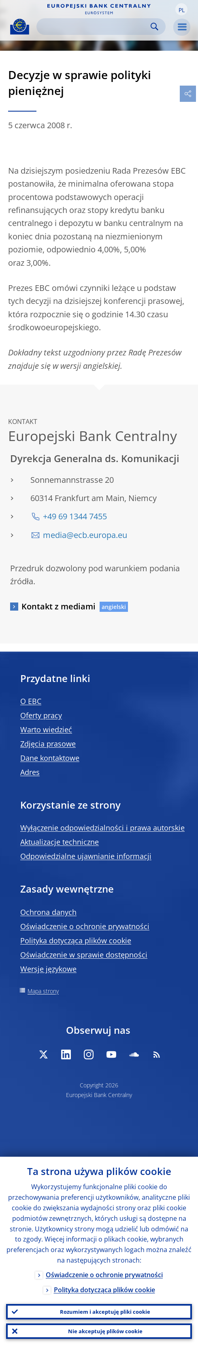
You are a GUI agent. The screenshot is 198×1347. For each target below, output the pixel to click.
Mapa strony (43, 991)
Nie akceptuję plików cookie (105, 1331)
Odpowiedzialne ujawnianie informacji (85, 856)
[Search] (94, 26)
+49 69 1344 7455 (75, 516)
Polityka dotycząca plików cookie (75, 940)
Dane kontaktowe (49, 758)
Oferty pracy (41, 715)
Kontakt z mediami (58, 606)
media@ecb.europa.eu (85, 534)
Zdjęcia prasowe (48, 744)
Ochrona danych (48, 912)
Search (154, 26)
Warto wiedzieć (46, 729)
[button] (181, 9)
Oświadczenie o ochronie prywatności (84, 926)
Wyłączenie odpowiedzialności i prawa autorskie (102, 828)
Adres (30, 772)
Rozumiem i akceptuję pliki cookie (105, 1311)
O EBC (30, 701)
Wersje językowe (48, 969)
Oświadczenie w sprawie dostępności (83, 955)
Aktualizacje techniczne (59, 842)
